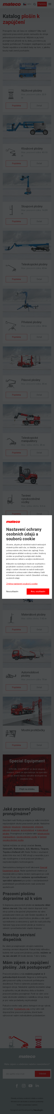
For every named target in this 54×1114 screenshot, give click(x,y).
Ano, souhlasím (38, 591)
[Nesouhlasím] (12, 591)
